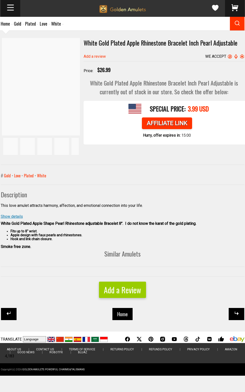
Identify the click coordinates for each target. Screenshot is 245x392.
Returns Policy (122, 349)
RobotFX (56, 352)
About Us (14, 349)
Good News (25, 352)
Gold (17, 23)
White (56, 23)
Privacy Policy (198, 349)
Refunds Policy (160, 349)
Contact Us (45, 349)
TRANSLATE (11, 339)
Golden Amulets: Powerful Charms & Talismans (53, 369)
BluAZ (82, 352)
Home (5, 23)
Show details (12, 216)
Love (43, 23)
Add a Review (122, 290)
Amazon (231, 349)
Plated (30, 23)
